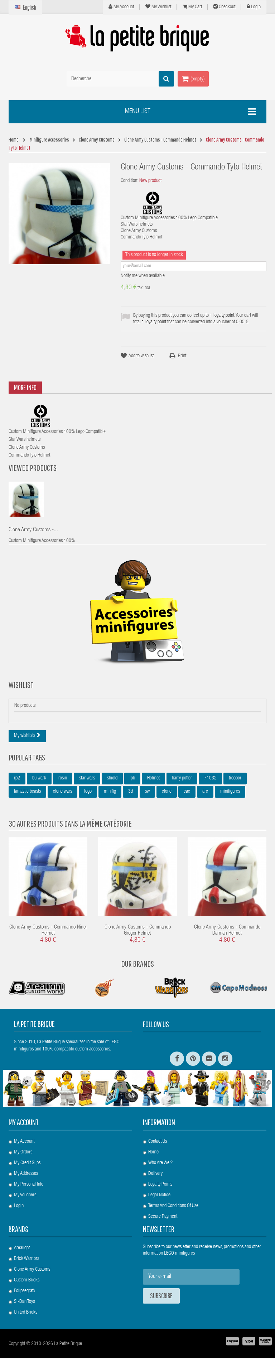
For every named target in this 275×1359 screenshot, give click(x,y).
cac (187, 792)
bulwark (39, 779)
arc (205, 792)
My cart (192, 7)
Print (182, 356)
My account (24, 1123)
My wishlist (158, 7)
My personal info (28, 1185)
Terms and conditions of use (173, 1206)
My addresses (26, 1174)
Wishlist (21, 685)
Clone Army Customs (32, 1270)
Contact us (157, 1142)
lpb (132, 779)
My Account (121, 7)
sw (147, 792)
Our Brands (137, 964)
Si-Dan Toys (24, 1302)
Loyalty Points (160, 1185)
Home (153, 1153)
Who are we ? (160, 1163)
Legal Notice (159, 1195)
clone (167, 792)
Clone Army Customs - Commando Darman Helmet (227, 931)
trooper (235, 779)
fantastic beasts (27, 792)
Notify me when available (143, 276)
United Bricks (25, 1313)
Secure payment (162, 1217)
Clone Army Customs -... (33, 531)
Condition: (129, 180)
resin (62, 779)
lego (88, 792)
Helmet (153, 779)
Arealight (22, 1248)
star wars (87, 779)
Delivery (155, 1174)
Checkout (224, 7)
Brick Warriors (26, 1259)
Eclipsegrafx (24, 1291)
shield (112, 779)
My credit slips (27, 1163)
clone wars (62, 792)
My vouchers (25, 1195)
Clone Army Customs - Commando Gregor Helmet (138, 931)
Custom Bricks (26, 1281)
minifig (110, 792)
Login (254, 7)
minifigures (230, 792)
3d (130, 792)
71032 (210, 779)
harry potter (182, 779)
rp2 (17, 779)
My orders (23, 1153)
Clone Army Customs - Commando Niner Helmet (48, 931)
